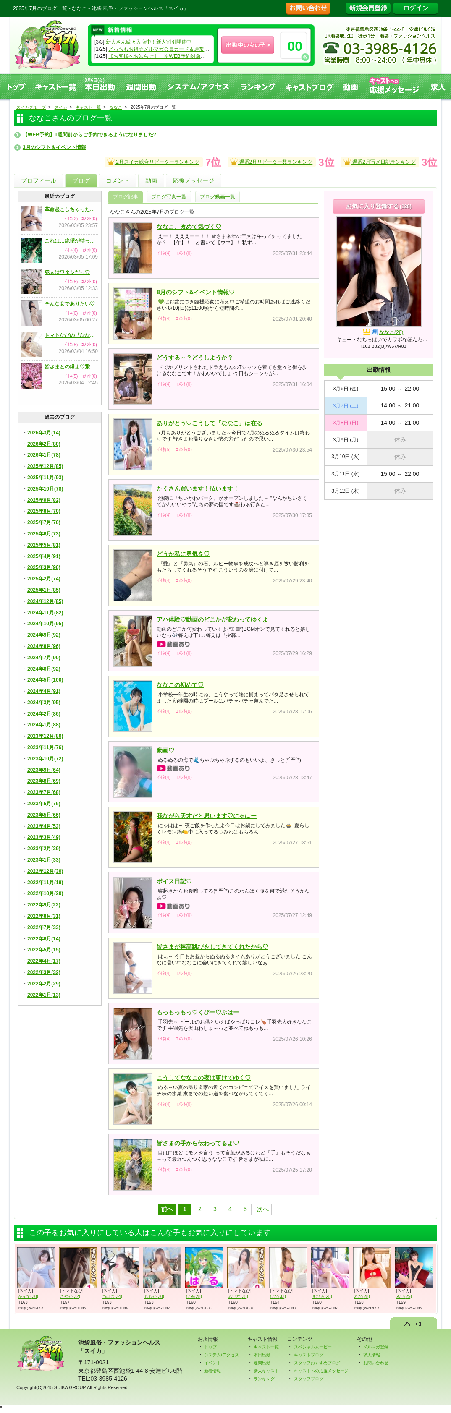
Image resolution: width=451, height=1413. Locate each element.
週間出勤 (141, 86)
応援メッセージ (193, 180)
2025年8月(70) (43, 511)
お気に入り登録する (379, 206)
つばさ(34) (112, 1296)
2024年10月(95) (45, 624)
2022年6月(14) (43, 939)
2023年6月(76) (43, 804)
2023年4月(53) (43, 826)
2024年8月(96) (43, 646)
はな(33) (278, 1296)
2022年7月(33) (43, 927)
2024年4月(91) (43, 691)
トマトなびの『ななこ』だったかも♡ (71, 335)
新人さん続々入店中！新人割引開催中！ (151, 42)
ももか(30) (154, 1296)
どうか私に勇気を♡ (183, 554)
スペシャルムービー (313, 1347)
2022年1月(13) (43, 995)
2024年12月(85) (45, 601)
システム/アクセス (221, 1355)
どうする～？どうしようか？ (195, 357)
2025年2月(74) (43, 579)
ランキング (258, 86)
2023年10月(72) (45, 759)
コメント (117, 180)
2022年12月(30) (45, 871)
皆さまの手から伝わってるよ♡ (198, 1143)
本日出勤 (262, 1355)
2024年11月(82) (45, 613)
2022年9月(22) (43, 905)
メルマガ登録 (375, 1347)
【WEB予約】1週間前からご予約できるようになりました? (89, 135)
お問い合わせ (375, 1363)
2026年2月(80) (43, 444)
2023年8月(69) (43, 781)
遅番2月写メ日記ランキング (379, 161)
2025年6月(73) (43, 534)
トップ (15, 86)
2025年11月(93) (45, 478)
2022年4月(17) (43, 961)
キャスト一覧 (55, 86)
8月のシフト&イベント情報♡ (196, 292)
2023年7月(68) (43, 792)
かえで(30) (28, 1296)
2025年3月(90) (43, 567)
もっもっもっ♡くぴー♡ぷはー (198, 1012)
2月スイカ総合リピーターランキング (153, 161)
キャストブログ (309, 86)
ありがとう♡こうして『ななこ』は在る (209, 423)
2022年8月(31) (43, 916)
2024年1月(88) (43, 725)
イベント (212, 1363)
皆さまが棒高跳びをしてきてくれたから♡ (212, 946)
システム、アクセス (198, 86)
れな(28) (362, 1296)
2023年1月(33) (43, 860)
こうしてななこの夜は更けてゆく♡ (204, 1077)
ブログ (81, 180)
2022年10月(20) (45, 893)
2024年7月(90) (43, 658)
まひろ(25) (322, 1296)
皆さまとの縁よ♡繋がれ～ (71, 367)
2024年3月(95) (43, 702)
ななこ (391, 332)
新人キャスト (266, 1371)
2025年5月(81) (43, 545)
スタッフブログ (308, 1378)
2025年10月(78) (45, 489)
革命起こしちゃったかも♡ (71, 209)
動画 (351, 86)
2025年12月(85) (45, 466)
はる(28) (194, 1296)
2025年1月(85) (43, 590)
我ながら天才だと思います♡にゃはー (207, 815)
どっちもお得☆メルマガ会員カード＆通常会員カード (168, 49)
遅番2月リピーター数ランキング (271, 161)
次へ (263, 1209)
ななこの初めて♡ (180, 685)
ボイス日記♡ (174, 881)
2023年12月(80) (45, 736)
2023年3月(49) (43, 837)
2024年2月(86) (43, 714)
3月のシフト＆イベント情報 (54, 147)
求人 (438, 86)
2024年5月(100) (45, 680)
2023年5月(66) (43, 815)
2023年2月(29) (43, 848)
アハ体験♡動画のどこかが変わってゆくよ (212, 619)
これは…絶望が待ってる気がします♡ (71, 241)
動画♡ (165, 750)
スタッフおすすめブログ (317, 1363)
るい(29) (404, 1296)
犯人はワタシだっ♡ (67, 272)
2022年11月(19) (45, 882)
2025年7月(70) (43, 522)
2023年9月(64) (43, 770)
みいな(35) (238, 1296)
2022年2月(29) (43, 984)
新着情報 (212, 1371)
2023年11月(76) (45, 747)
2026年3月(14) (43, 433)
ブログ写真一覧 (168, 197)
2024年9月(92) (43, 635)
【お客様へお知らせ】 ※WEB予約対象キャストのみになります (182, 56)
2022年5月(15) (43, 950)
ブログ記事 (125, 197)
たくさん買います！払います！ (198, 488)
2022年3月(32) (43, 972)
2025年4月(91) (43, 556)
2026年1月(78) (43, 455)
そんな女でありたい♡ (70, 304)
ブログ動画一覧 (217, 197)
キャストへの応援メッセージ (394, 86)
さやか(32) (70, 1296)
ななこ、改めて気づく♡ (189, 226)
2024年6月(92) (43, 669)
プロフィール (38, 180)
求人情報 (371, 1355)
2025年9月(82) (43, 500)
